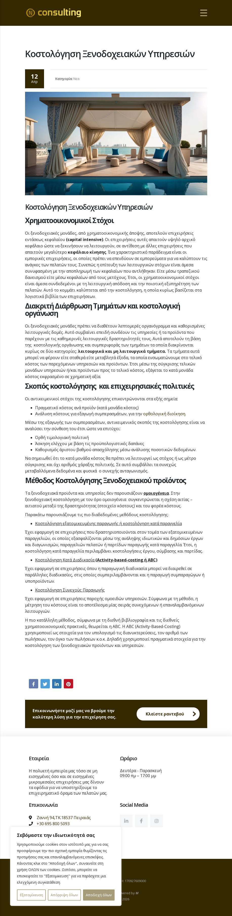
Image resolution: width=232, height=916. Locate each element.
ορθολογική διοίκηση (164, 414)
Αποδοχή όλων (99, 894)
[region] (65, 866)
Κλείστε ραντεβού (173, 714)
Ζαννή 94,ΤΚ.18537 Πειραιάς (64, 817)
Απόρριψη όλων (64, 894)
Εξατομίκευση (31, 894)
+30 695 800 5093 (53, 823)
